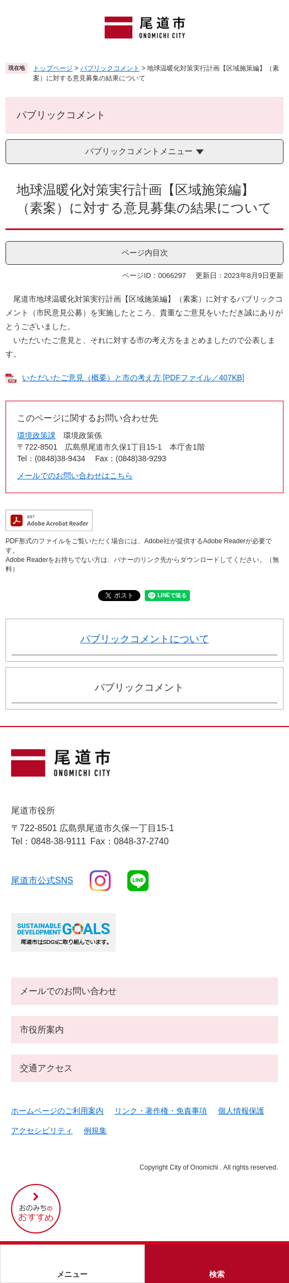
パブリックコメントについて (144, 639)
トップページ (53, 68)
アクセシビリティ (42, 1130)
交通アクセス (46, 1068)
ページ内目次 (145, 252)
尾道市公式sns (42, 880)
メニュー (72, 1274)
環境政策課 (36, 435)
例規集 (95, 1130)
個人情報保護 (241, 1110)
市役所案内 (42, 1029)
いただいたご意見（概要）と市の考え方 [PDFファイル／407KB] (133, 377)
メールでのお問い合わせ (68, 991)
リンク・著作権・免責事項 (160, 1110)
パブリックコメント (110, 68)
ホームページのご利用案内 (57, 1110)
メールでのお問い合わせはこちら (75, 475)
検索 (217, 1274)
